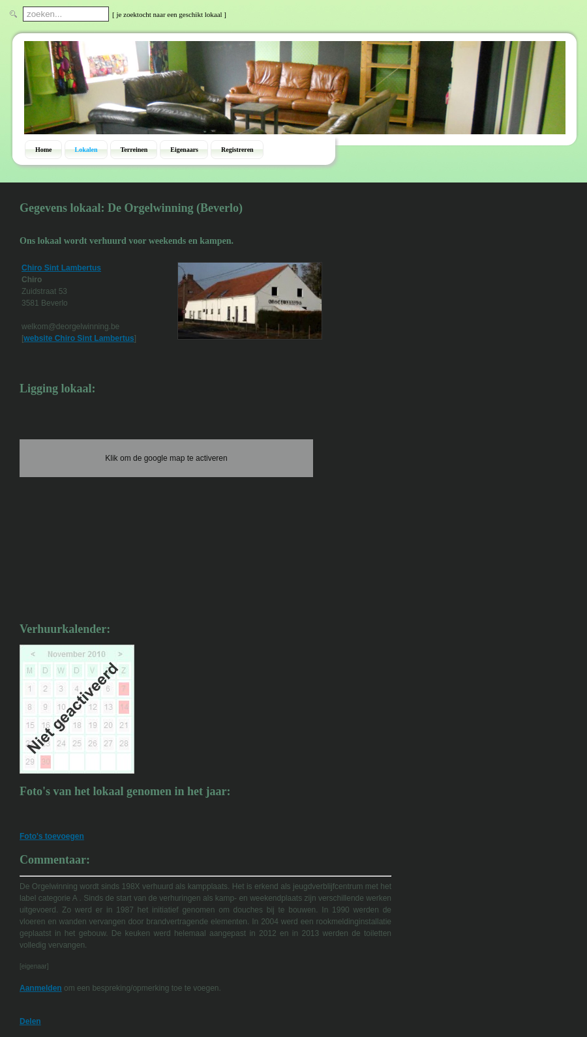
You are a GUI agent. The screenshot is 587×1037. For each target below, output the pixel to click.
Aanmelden (41, 988)
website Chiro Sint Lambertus (78, 338)
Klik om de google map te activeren (166, 458)
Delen (30, 1021)
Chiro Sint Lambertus (61, 267)
